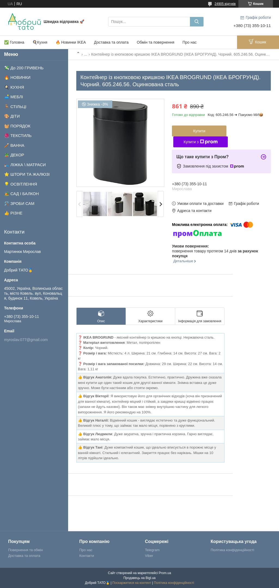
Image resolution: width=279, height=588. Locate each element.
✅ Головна (14, 42)
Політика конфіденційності (232, 550)
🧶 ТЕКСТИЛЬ (18, 135)
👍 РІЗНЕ (13, 213)
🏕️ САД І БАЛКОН (21, 193)
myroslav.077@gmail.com (26, 340)
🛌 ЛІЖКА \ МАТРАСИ (25, 164)
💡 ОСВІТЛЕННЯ (20, 184)
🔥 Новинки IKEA (71, 42)
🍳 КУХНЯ (14, 87)
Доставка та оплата (111, 42)
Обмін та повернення (155, 42)
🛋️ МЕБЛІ (13, 96)
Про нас (190, 42)
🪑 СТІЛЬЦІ (15, 106)
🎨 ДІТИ (12, 116)
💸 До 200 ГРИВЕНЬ (24, 67)
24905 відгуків (225, 4)
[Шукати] (197, 21)
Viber (149, 556)
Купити (199, 131)
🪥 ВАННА (14, 145)
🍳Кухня (39, 42)
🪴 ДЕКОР (14, 155)
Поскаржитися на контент (131, 583)
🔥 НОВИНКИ (17, 77)
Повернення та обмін (25, 550)
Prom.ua (165, 573)
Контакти (86, 556)
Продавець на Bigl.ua (139, 578)
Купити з (201, 141)
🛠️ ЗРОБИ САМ (19, 203)
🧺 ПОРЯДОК (17, 126)
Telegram (152, 550)
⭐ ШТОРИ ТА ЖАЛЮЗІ (27, 174)
